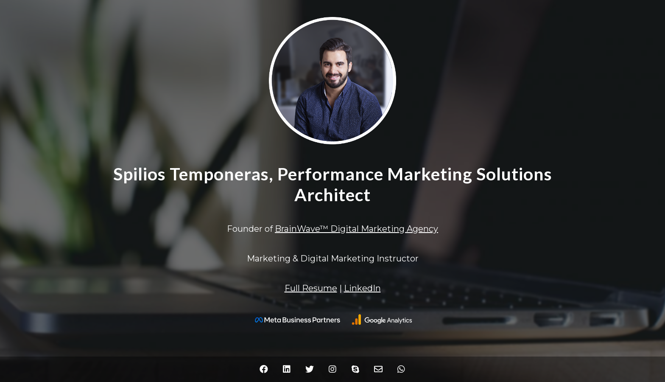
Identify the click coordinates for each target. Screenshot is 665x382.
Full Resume (311, 288)
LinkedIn (362, 288)
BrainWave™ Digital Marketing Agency (356, 229)
